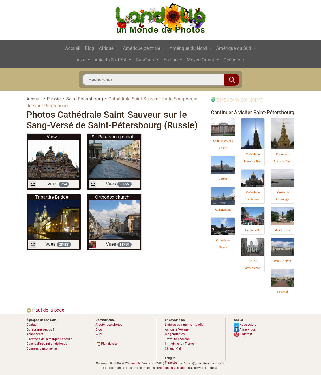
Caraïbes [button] (145, 60)
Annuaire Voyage (177, 329)
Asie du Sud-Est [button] (111, 60)
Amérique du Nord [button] (189, 48)
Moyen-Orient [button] (201, 60)
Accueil (72, 48)
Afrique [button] (107, 48)
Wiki (99, 334)
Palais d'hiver (282, 260)
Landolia (135, 363)
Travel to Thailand (177, 339)
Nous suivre (245, 325)
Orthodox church (112, 197)
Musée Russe (282, 230)
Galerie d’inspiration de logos (47, 344)
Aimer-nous (245, 329)
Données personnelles (42, 348)
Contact (32, 325)
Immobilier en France (180, 344)
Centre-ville (252, 230)
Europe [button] (171, 60)
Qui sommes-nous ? (41, 329)
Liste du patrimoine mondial (184, 325)
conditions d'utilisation (171, 368)
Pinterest (243, 334)
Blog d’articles (175, 334)
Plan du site (107, 344)
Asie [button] (81, 60)
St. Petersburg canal (112, 137)
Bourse (223, 178)
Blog (89, 48)
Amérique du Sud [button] (234, 48)
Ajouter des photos (109, 325)
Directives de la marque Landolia (49, 339)
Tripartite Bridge (51, 197)
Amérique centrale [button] (142, 48)
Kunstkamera (223, 209)
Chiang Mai (173, 348)
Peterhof (282, 291)
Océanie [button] (232, 60)
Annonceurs (35, 334)
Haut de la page (45, 310)
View (52, 137)
